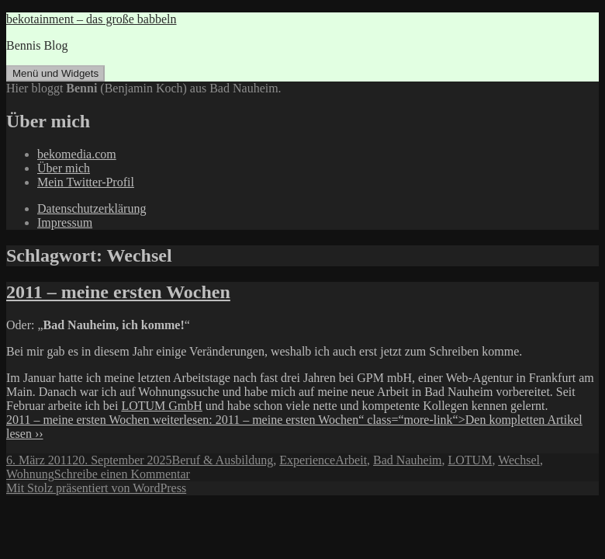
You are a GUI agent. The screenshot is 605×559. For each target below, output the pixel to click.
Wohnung (30, 474)
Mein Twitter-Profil (85, 182)
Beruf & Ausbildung (223, 460)
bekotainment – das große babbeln (91, 19)
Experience (307, 460)
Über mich (63, 168)
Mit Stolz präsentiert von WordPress (96, 488)
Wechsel (519, 460)
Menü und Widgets (55, 73)
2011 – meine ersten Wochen (118, 292)
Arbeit (351, 460)
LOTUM (470, 460)
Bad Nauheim (407, 460)
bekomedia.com (76, 154)
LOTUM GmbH (161, 405)
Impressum (64, 222)
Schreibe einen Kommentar (122, 474)
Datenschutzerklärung (91, 208)
